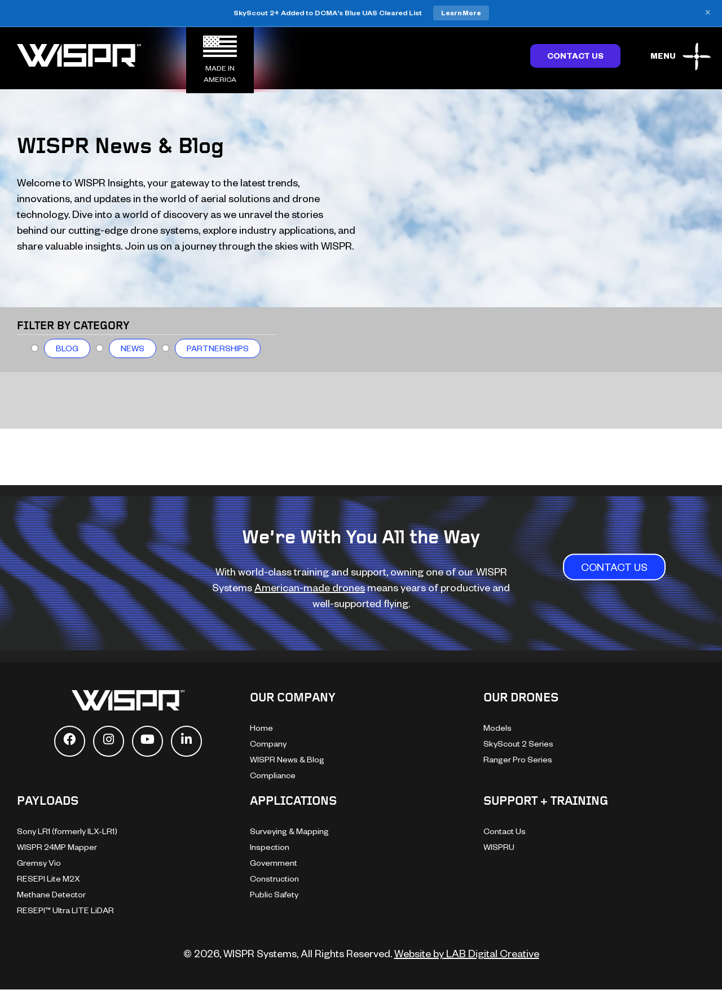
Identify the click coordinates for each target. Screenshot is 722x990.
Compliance (273, 775)
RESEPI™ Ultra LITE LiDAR (65, 910)
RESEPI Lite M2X (48, 878)
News (132, 348)
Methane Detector (51, 894)
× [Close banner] (708, 13)
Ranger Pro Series (517, 759)
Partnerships (218, 348)
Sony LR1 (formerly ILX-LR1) (67, 831)
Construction (274, 878)
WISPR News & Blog (287, 759)
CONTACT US (614, 566)
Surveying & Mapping (289, 831)
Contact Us (575, 55)
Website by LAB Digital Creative (466, 953)
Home (261, 727)
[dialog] (701, 967)
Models (497, 727)
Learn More (461, 12)
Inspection (269, 846)
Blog (67, 348)
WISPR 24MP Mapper (57, 846)
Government (273, 862)
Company (268, 743)
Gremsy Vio (39, 862)
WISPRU (498, 846)
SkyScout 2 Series (518, 743)
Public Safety (274, 894)
